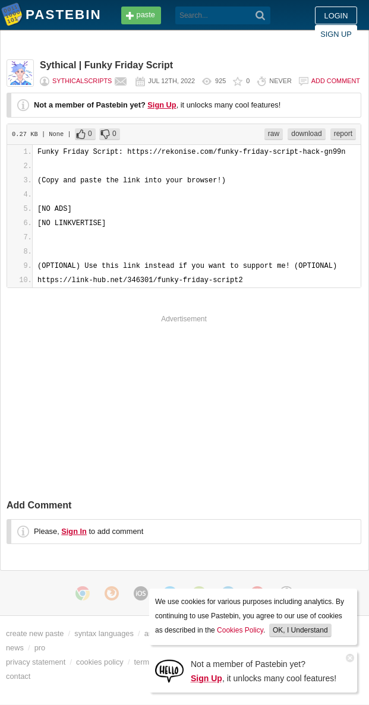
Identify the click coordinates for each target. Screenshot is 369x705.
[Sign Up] (169, 670)
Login (336, 15)
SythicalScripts (82, 80)
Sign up (336, 34)
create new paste (35, 633)
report (343, 133)
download (306, 133)
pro (40, 647)
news (15, 647)
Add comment (335, 80)
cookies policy (100, 661)
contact (18, 676)
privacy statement (35, 661)
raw (273, 133)
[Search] (260, 15)
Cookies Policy (240, 630)
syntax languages (104, 633)
